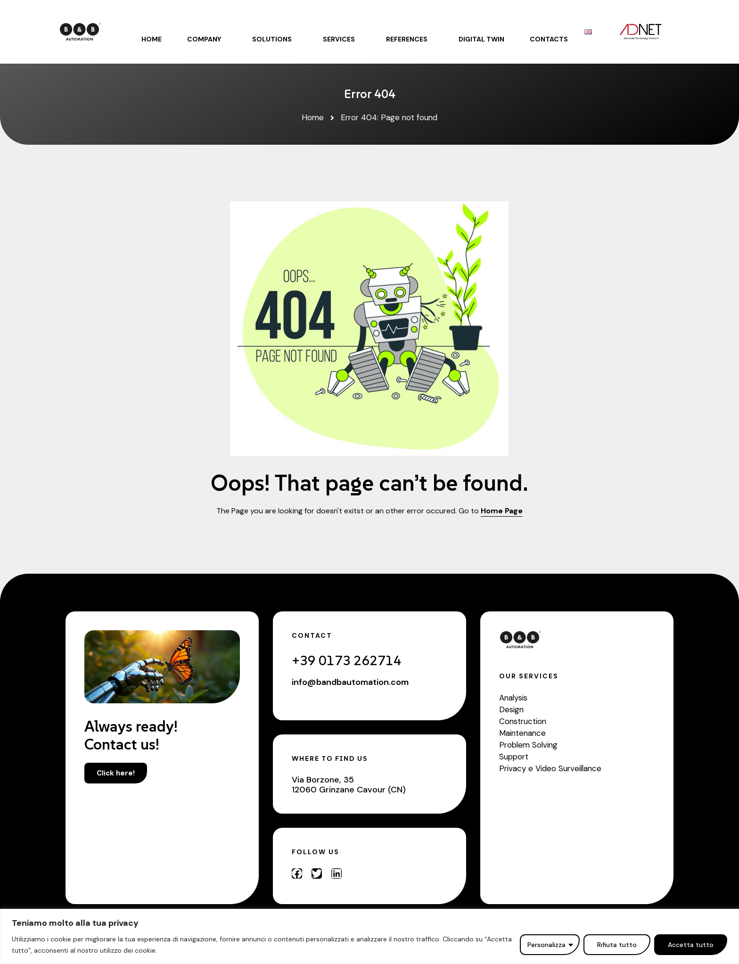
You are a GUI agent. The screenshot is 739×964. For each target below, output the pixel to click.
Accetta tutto (691, 944)
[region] (369, 936)
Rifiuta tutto (617, 944)
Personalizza (546, 944)
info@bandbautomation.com (350, 682)
